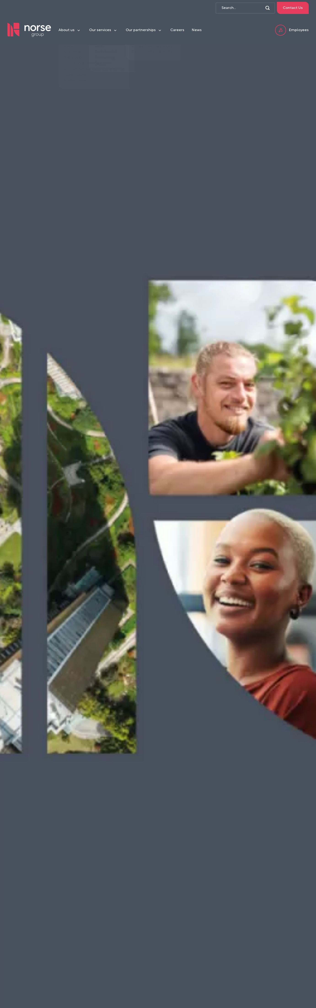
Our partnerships (141, 30)
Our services (100, 30)
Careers (177, 30)
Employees (292, 30)
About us (67, 30)
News (197, 30)
